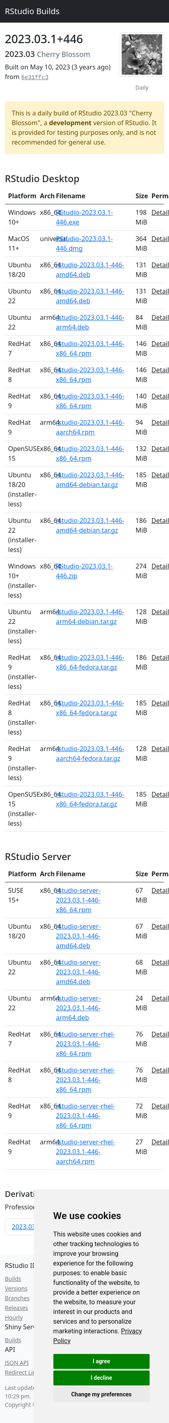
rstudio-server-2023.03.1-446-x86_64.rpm (78, 900)
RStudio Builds (32, 11)
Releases (16, 1308)
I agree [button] (101, 1361)
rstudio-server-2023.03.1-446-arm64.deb (78, 1008)
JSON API (17, 1362)
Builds (13, 1278)
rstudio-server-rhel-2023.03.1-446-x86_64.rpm (85, 1044)
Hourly (14, 1317)
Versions (16, 1288)
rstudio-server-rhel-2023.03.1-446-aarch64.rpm (85, 1152)
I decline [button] (101, 1378)
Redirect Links (23, 1372)
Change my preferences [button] (101, 1394)
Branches (17, 1298)
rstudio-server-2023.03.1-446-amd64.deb (78, 936)
